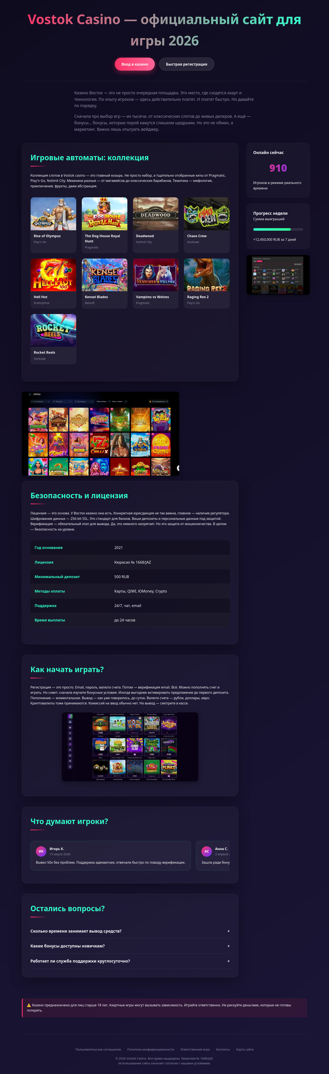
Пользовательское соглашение (98, 1049)
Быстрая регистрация (186, 64)
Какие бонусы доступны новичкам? (130, 946)
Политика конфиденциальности (150, 1049)
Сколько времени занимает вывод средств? (130, 931)
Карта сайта (244, 1049)
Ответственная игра (195, 1049)
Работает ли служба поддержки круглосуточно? (130, 961)
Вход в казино (134, 64)
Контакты (223, 1049)
